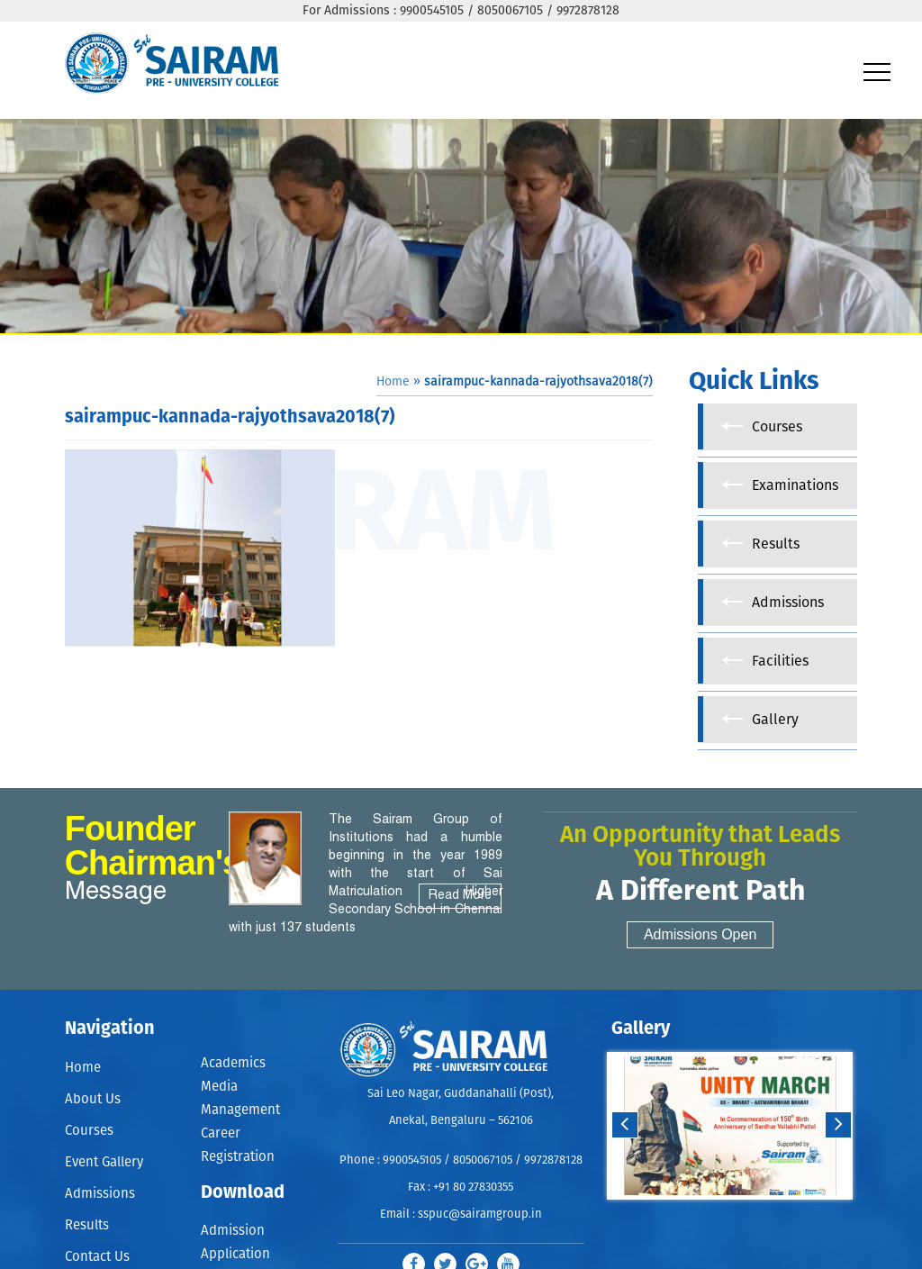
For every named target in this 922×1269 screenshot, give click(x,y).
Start (727, 1217)
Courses (89, 1131)
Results (87, 1225)
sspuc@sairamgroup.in (480, 1214)
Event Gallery (104, 1162)
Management (240, 1110)
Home (393, 382)
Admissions (100, 1194)
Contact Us (97, 1257)
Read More (460, 896)
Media (219, 1086)
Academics (233, 1063)
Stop (741, 1217)
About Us (93, 1099)
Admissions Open (700, 934)
